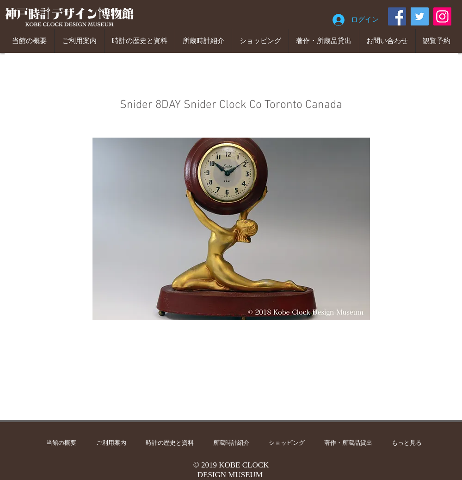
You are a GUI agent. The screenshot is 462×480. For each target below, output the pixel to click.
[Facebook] (397, 16)
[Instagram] (442, 16)
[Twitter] (420, 16)
